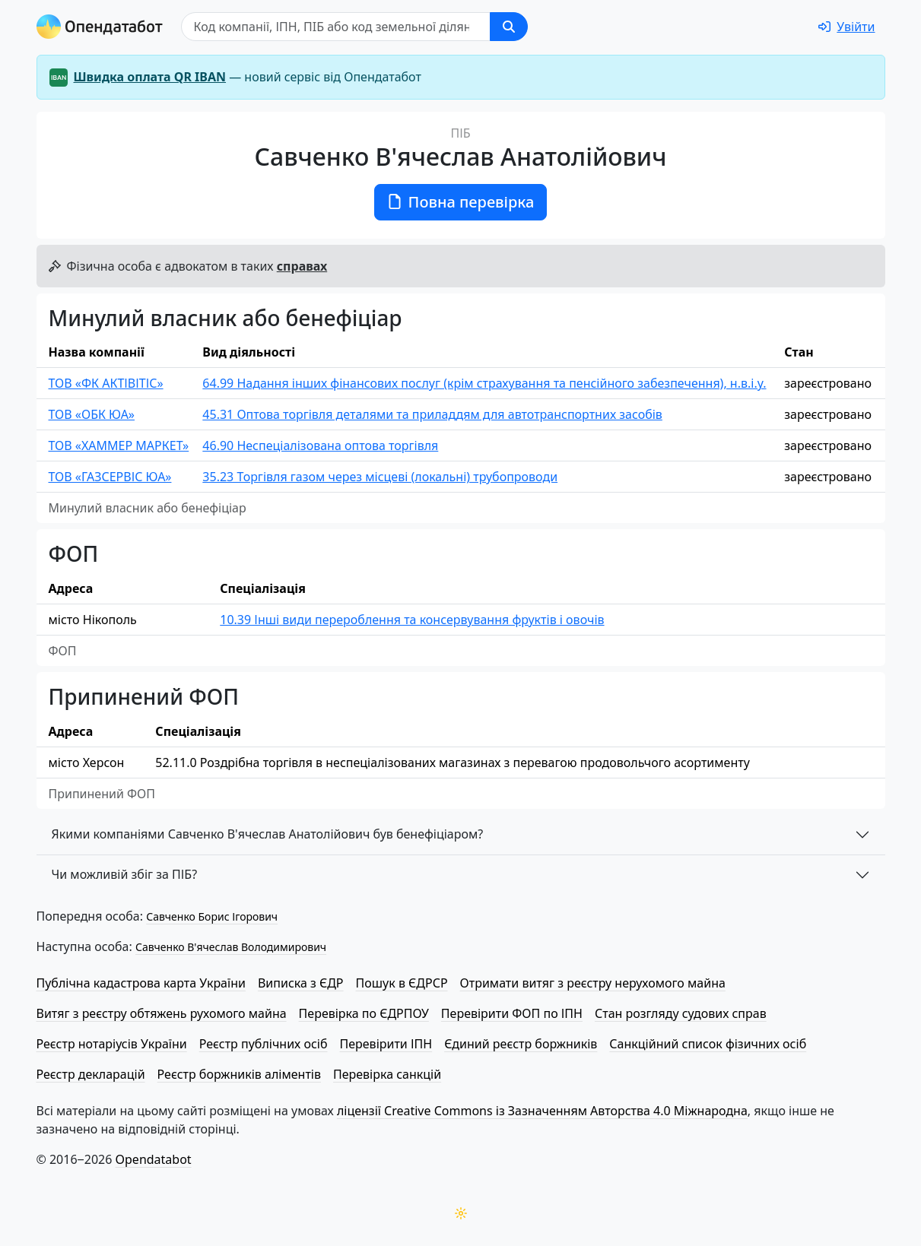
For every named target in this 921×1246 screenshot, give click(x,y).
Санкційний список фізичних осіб (707, 1043)
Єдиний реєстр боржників (520, 1043)
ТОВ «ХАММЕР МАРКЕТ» (119, 445)
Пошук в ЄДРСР (402, 983)
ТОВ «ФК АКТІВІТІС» (106, 383)
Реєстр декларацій (91, 1074)
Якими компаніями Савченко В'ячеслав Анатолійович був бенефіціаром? (268, 834)
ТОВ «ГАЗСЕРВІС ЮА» (110, 476)
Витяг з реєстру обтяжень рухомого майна (162, 1013)
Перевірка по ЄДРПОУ (364, 1013)
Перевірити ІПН (386, 1043)
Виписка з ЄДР (301, 983)
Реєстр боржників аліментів (239, 1074)
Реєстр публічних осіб (263, 1043)
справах (302, 266)
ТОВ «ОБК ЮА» (92, 414)
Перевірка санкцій (387, 1074)
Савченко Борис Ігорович (212, 916)
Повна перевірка (461, 202)
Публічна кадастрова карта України (141, 983)
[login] (846, 26)
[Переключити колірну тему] (461, 1213)
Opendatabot (154, 1159)
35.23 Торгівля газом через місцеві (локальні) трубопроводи (379, 476)
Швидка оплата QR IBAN (150, 76)
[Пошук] (336, 26)
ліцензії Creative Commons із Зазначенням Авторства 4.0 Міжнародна (542, 1110)
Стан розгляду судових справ (681, 1013)
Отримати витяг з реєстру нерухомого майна (593, 983)
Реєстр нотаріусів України (112, 1043)
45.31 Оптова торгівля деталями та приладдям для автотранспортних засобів (432, 414)
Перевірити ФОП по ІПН (512, 1013)
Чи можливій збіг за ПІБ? (125, 874)
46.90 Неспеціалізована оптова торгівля (320, 445)
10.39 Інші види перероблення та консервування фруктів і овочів (412, 619)
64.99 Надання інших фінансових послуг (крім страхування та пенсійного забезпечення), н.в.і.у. (484, 383)
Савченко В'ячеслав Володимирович (230, 947)
